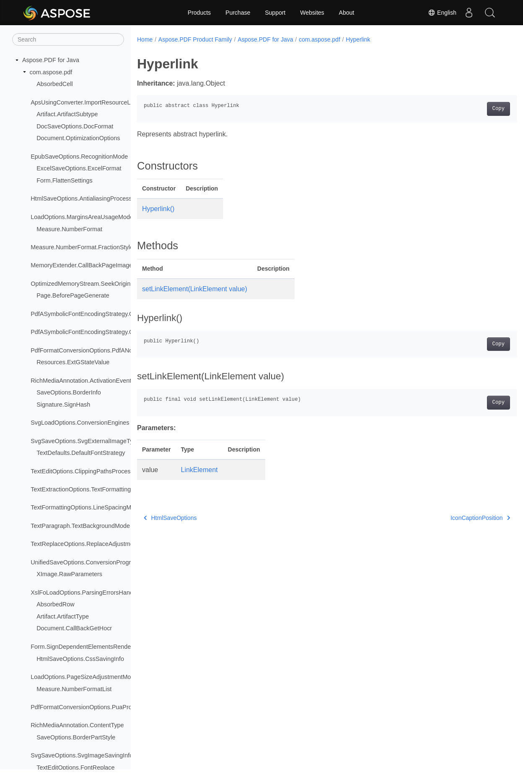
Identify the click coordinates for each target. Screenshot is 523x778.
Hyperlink (358, 39)
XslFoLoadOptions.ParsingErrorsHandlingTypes (95, 592)
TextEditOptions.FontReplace (75, 767)
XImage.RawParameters (69, 574)
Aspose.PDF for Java (50, 60)
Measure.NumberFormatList (73, 689)
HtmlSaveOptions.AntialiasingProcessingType (92, 198)
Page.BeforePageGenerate (72, 295)
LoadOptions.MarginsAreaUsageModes (83, 217)
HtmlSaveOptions (170, 517)
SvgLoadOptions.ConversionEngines (80, 422)
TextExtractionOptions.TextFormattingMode (88, 489)
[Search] (68, 39)
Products (199, 12)
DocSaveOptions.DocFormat (74, 126)
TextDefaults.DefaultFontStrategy (80, 452)
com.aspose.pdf (51, 72)
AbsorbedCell (54, 84)
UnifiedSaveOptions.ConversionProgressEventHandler (104, 562)
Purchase (237, 12)
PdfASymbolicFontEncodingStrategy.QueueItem (95, 314)
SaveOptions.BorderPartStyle (75, 737)
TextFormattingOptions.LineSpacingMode (86, 507)
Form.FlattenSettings (64, 180)
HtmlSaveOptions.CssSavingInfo (80, 658)
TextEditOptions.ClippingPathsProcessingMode (94, 471)
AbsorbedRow (55, 604)
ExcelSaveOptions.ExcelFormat (78, 168)
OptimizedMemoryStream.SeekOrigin (80, 283)
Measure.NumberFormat (69, 229)
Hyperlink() (158, 208)
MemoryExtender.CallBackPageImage (81, 265)
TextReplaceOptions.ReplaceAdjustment (85, 543)
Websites (312, 12)
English (442, 12)
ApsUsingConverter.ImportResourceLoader (88, 102)
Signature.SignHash (63, 404)
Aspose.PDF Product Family (195, 39)
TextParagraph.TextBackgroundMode (80, 525)
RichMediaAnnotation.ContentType (77, 725)
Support (275, 12)
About (347, 12)
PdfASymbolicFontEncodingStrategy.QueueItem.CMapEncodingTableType (130, 332)
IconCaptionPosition (454, 517)
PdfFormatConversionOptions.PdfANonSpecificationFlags (108, 350)
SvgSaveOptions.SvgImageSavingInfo (82, 755)
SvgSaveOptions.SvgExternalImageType (85, 441)
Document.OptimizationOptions (78, 138)
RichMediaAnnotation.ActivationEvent (81, 380)
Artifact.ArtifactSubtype (67, 114)
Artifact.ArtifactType (62, 616)
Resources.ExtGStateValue (72, 362)
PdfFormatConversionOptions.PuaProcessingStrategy (103, 707)
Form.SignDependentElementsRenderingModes (95, 646)
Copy (472, 109)
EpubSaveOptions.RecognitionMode (79, 156)
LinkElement (199, 469)
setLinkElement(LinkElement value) (194, 288)
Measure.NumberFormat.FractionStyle (82, 247)
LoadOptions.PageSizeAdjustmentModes (85, 677)
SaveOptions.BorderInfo (68, 392)
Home (145, 39)
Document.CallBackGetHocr (74, 628)
